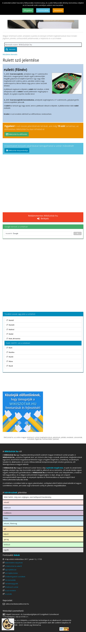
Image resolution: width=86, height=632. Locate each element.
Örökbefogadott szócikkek (15, 576)
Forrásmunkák (10, 580)
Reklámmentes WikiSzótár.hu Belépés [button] (43, 217)
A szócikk (8, 594)
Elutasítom (58, 10)
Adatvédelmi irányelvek (14, 562)
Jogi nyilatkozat (10, 569)
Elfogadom (28, 10)
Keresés (10, 49)
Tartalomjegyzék (11, 583)
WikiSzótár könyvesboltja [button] (17, 150)
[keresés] (38, 233)
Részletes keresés (10, 54)
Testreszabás (43, 10)
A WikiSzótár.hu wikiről (13, 566)
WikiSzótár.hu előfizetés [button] (16, 134)
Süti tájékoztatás (11, 573)
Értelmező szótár (11, 587)
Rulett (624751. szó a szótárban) (18, 343)
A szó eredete (10, 590)
